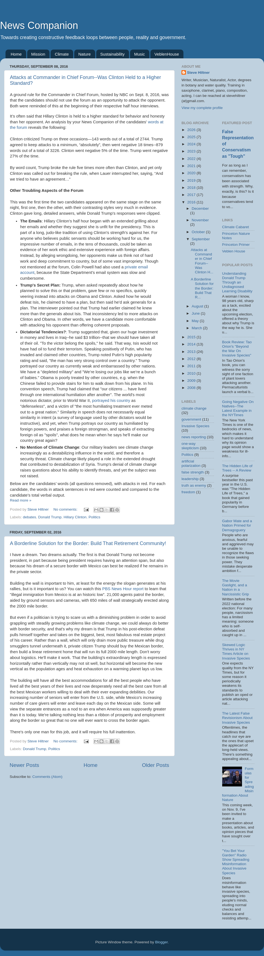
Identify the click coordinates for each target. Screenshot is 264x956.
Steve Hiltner (198, 72)
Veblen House (233, 251)
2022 (192, 159)
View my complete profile (202, 108)
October (199, 232)
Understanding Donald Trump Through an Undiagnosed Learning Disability (237, 282)
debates (29, 517)
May (196, 321)
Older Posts (155, 765)
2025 (192, 137)
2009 (192, 380)
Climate (62, 54)
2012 (192, 359)
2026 (192, 130)
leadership (190, 479)
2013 (192, 352)
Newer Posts (24, 765)
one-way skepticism (190, 446)
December (200, 208)
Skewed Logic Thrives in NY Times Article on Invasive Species (236, 651)
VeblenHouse (167, 54)
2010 (192, 373)
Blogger (161, 942)
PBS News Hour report (123, 589)
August (198, 306)
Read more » (20, 500)
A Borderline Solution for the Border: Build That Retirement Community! (88, 543)
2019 (192, 180)
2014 (192, 344)
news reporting (194, 437)
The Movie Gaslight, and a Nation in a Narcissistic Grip (235, 587)
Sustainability (112, 54)
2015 (192, 337)
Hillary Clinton (75, 517)
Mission (38, 54)
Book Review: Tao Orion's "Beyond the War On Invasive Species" (237, 349)
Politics (94, 517)
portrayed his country (111, 400)
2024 (192, 144)
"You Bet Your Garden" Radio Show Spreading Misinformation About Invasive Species (235, 862)
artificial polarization (191, 463)
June (196, 313)
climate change (194, 408)
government (191, 419)
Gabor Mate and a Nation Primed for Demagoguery (237, 525)
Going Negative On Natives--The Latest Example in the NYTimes (238, 408)
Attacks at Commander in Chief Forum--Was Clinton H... (202, 261)
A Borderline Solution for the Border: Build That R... (202, 288)
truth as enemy (194, 485)
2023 (192, 151)
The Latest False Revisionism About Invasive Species (237, 717)
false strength (193, 472)
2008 (192, 388)
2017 (192, 195)
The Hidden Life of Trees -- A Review (237, 468)
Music (139, 54)
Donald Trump (50, 517)
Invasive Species (195, 426)
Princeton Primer (236, 245)
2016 (192, 202)
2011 (192, 366)
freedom (188, 492)
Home (16, 54)
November (200, 220)
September (201, 239)
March (197, 328)
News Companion (39, 25)
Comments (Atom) (47, 777)
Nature (84, 54)
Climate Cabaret (235, 227)
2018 (192, 188)
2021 (192, 166)
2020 (192, 173)
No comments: (65, 509)
